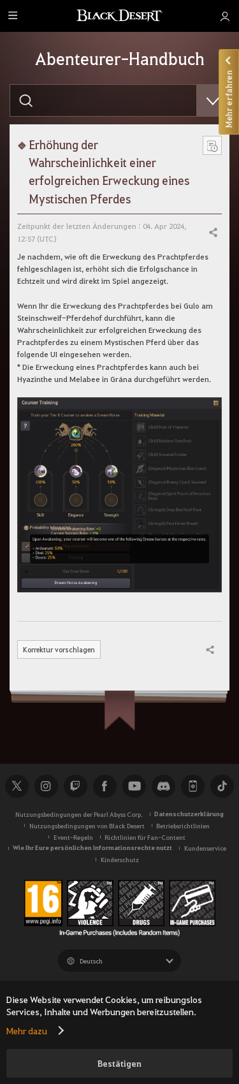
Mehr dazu (26, 1030)
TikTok (221, 786)
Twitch (75, 786)
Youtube (133, 786)
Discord (163, 786)
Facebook (104, 786)
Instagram (45, 786)
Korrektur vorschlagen (60, 649)
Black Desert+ (192, 786)
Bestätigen (119, 1063)
